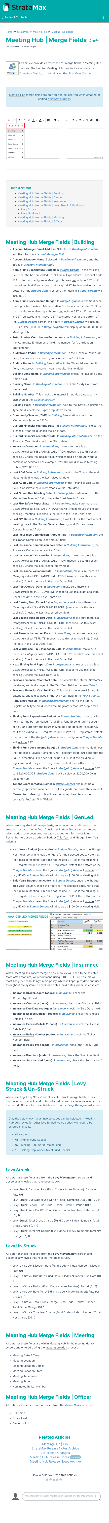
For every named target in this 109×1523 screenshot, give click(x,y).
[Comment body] (61, 1496)
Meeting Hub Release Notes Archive (55, 1461)
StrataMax (23, 31)
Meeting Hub (40, 31)
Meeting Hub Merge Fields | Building (41, 193)
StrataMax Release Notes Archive (55, 1448)
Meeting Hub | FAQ (55, 1444)
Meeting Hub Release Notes (55, 1457)
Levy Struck (28, 209)
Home (9, 31)
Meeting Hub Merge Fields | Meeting (41, 217)
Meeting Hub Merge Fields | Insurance (42, 201)
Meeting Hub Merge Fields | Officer (40, 221)
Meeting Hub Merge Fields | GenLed (40, 197)
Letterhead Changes (55, 1452)
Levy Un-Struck (31, 213)
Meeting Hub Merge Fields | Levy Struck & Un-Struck (51, 205)
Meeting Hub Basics (62, 31)
